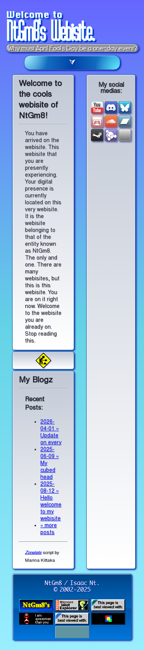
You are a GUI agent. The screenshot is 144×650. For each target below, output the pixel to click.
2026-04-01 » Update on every (50, 432)
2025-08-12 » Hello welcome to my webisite (50, 501)
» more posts (48, 529)
